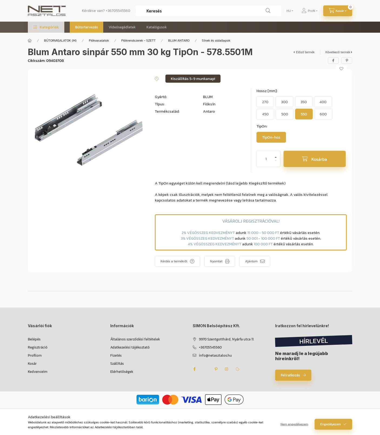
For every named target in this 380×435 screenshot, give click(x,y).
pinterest (216, 369)
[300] (284, 101)
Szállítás (117, 363)
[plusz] (276, 155)
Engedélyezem (330, 426)
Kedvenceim (37, 371)
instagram (226, 369)
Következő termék (337, 52)
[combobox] (208, 10)
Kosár (32, 363)
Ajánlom (251, 261)
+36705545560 (118, 11)
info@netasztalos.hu (215, 355)
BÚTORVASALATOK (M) (60, 40)
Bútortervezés (86, 27)
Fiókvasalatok (99, 40)
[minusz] (276, 163)
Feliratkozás (290, 375)
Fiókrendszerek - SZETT (138, 40)
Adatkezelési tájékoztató (130, 347)
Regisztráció (38, 347)
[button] (46, 27)
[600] (323, 114)
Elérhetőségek (121, 371)
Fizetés (116, 355)
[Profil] (309, 10)
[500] (285, 114)
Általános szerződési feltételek (135, 339)
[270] (265, 101)
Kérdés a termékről (174, 261)
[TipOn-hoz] (271, 137)
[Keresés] (268, 11)
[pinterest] (346, 60)
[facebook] (333, 60)
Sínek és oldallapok (216, 40)
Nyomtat (216, 261)
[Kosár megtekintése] (337, 10)
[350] (303, 101)
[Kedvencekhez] (341, 68)
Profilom (35, 355)
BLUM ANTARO (178, 40)
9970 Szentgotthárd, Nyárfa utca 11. (226, 339)
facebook (194, 369)
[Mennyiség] (266, 159)
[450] (265, 114)
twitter (205, 369)
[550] (304, 114)
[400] (323, 101)
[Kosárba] (315, 159)
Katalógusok (156, 27)
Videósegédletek (122, 27)
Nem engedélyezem (294, 426)
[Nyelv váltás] (288, 10)
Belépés (34, 339)
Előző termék (305, 52)
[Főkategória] (30, 40)
